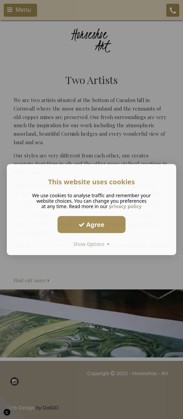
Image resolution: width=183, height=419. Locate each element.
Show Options (91, 244)
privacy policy (125, 206)
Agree (91, 224)
